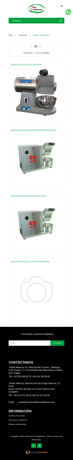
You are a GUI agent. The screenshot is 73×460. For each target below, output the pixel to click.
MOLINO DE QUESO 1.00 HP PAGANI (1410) (30, 261)
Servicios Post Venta (16, 416)
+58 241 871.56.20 (22, 395)
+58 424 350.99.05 (41, 376)
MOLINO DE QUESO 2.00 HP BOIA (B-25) (29, 196)
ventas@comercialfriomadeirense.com (36, 402)
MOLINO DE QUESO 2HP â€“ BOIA (26, 65)
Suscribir (57, 343)
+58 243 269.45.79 (22, 376)
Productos (23, 35)
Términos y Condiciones (18, 420)
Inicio (11, 35)
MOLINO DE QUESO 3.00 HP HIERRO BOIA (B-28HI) (33, 130)
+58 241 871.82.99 (40, 395)
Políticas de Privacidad (17, 424)
